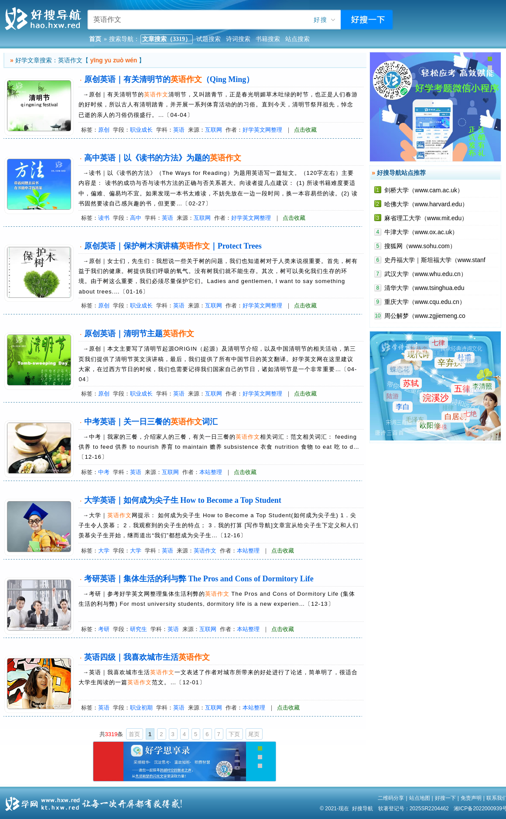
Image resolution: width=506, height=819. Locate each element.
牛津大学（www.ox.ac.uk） (421, 232)
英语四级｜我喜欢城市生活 (147, 657)
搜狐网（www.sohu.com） (420, 245)
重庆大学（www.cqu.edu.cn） (424, 301)
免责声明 (471, 798)
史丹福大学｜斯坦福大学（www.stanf (434, 259)
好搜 (321, 20)
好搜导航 (362, 808)
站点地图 (419, 798)
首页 (134, 734)
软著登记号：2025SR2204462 (413, 808)
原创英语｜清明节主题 (139, 333)
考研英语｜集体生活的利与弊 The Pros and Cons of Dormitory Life (199, 578)
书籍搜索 (268, 39)
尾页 (254, 734)
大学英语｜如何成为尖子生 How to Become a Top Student (182, 500)
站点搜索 (297, 39)
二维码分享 (391, 798)
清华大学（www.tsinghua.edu (424, 287)
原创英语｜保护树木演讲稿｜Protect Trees (173, 246)
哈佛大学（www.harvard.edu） (426, 204)
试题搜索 (208, 39)
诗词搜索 (238, 39)
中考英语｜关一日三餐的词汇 (151, 421)
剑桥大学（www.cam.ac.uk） (423, 190)
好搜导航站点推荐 (401, 172)
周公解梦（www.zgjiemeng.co (424, 315)
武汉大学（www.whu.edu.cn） (425, 273)
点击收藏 (305, 129)
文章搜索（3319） (166, 39)
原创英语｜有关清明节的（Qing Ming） (169, 79)
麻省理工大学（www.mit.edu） (426, 218)
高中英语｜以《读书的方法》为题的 (162, 158)
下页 (234, 734)
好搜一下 (445, 798)
